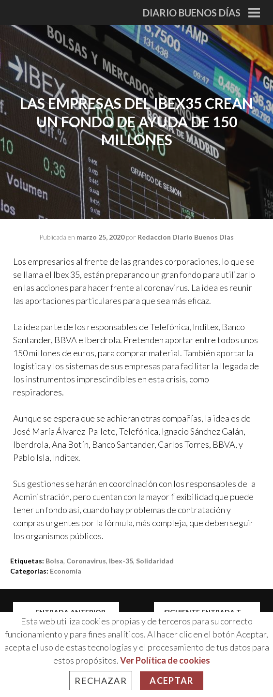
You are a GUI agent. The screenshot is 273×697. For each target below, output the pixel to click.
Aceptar (171, 680)
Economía (65, 571)
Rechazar (101, 680)
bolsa (54, 561)
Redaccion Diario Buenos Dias (185, 237)
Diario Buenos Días (192, 12)
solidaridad (155, 561)
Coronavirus (86, 561)
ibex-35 (121, 561)
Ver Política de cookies (165, 660)
